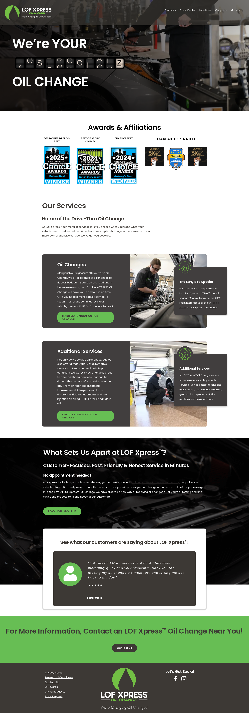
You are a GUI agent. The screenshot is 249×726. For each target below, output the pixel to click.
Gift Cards (51, 687)
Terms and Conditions (59, 677)
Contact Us (52, 682)
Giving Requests (55, 691)
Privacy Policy (53, 672)
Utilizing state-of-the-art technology (156, 482)
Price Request (53, 696)
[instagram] (183, 678)
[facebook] (175, 678)
